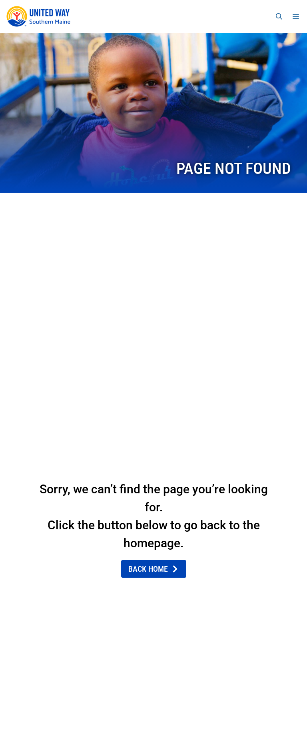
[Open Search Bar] (279, 16)
